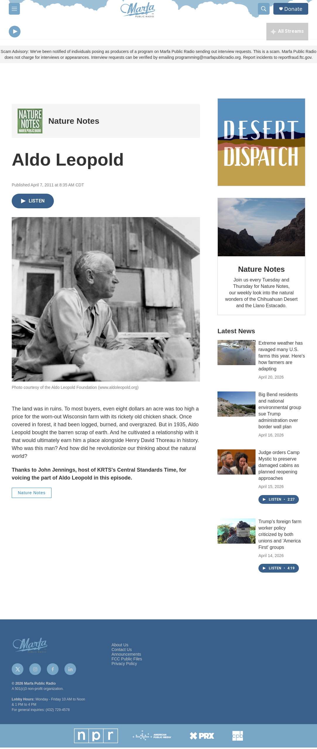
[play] (14, 32)
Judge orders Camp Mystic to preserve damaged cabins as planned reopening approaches (279, 466)
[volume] (31, 32)
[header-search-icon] (264, 9)
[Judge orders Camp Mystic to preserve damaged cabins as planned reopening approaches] (236, 463)
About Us (120, 646)
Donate (293, 9)
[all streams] (287, 32)
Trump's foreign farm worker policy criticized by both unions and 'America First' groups (279, 535)
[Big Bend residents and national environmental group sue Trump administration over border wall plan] (236, 405)
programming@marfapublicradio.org (208, 58)
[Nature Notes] (30, 122)
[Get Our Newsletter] (261, 143)
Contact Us (122, 651)
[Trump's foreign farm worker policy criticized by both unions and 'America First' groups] (236, 532)
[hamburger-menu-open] (14, 9)
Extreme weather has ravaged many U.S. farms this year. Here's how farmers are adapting (281, 357)
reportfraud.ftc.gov (294, 58)
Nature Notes (73, 122)
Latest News (236, 332)
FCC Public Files (127, 660)
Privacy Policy (124, 665)
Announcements (126, 656)
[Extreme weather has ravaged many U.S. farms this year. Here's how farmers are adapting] (236, 354)
